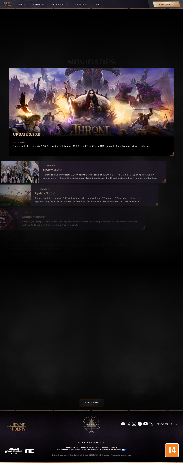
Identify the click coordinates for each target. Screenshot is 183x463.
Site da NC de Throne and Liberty (91, 442)
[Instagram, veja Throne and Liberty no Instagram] (134, 424)
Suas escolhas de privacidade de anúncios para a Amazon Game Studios (91, 450)
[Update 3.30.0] (91, 112)
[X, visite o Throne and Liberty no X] (129, 424)
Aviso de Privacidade (90, 447)
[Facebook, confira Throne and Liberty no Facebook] (140, 424)
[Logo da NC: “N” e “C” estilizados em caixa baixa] (30, 451)
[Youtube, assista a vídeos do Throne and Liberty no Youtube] (145, 424)
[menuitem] (21, 4)
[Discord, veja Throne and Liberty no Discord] (123, 424)
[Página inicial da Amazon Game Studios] (13, 451)
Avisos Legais (72, 447)
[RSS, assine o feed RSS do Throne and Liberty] (151, 424)
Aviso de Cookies (109, 447)
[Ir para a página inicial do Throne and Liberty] (6, 4)
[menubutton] (21, 4)
